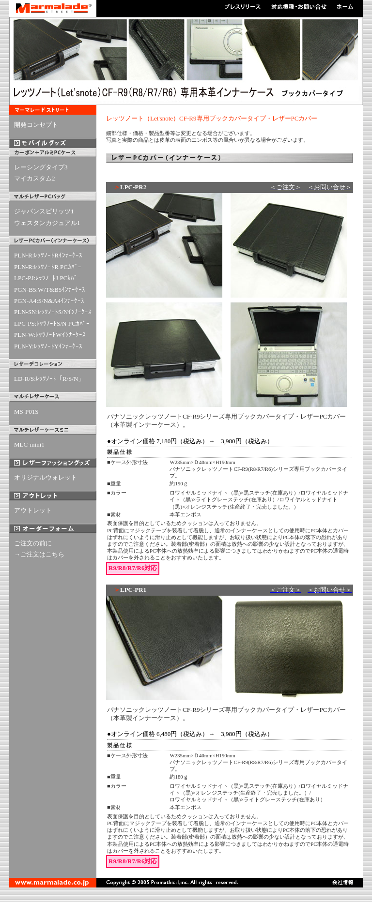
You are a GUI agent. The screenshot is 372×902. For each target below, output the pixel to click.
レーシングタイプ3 (41, 167)
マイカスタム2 (34, 178)
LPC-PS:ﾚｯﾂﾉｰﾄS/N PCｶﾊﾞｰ (52, 323)
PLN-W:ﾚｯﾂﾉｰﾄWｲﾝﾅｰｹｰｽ (50, 334)
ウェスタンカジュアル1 (47, 222)
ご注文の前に (33, 543)
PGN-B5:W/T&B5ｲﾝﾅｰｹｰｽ (49, 289)
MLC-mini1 (29, 444)
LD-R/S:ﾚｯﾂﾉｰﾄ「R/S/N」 (49, 378)
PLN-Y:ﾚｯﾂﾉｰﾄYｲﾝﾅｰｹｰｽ (48, 346)
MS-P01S (26, 411)
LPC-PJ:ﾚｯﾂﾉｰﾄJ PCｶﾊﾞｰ (47, 278)
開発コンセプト (36, 124)
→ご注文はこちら (39, 554)
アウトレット (33, 510)
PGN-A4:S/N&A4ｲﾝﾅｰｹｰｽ (49, 300)
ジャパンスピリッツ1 (44, 211)
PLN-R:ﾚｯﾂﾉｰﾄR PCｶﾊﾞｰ (47, 267)
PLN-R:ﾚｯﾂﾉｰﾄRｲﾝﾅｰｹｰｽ (48, 255)
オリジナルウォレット (45, 477)
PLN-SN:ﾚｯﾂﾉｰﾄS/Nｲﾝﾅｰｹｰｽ (53, 312)
